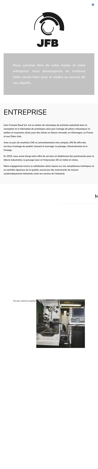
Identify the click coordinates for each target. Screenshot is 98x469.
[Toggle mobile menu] (93, 4)
